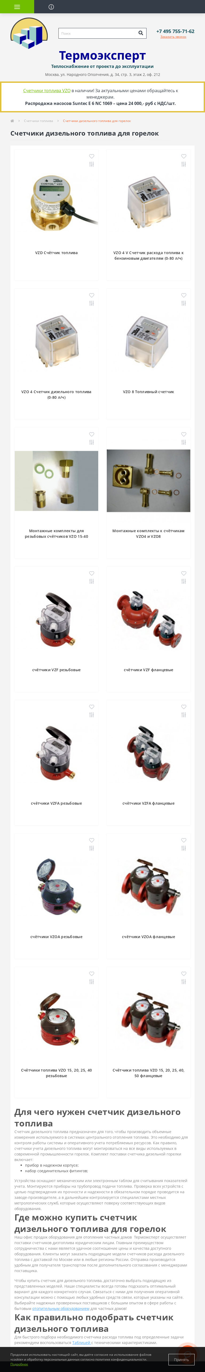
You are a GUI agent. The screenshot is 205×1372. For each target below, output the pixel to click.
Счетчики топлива (38, 121)
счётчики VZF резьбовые (56, 669)
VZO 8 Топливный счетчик (148, 391)
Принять (181, 1359)
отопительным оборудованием (60, 1308)
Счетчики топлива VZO (46, 90)
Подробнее (19, 1364)
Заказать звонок (173, 36)
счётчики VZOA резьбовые (56, 936)
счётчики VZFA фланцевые (149, 803)
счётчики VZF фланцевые (149, 669)
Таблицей (81, 1342)
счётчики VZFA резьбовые (56, 803)
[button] (175, 31)
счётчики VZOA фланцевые (148, 936)
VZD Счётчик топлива (56, 252)
